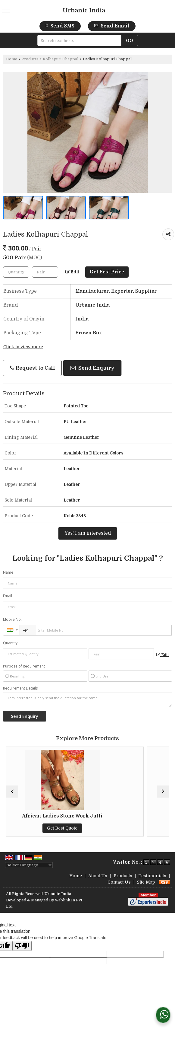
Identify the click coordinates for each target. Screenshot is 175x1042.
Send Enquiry (92, 368)
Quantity (10, 642)
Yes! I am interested (87, 533)
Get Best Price (107, 272)
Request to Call (32, 368)
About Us (97, 875)
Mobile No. (12, 619)
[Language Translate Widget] (29, 865)
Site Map (146, 882)
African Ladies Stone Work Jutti (87, 816)
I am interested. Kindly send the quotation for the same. (87, 700)
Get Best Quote (87, 828)
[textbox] (81, 40)
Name (8, 572)
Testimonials (152, 875)
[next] (163, 791)
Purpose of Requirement (24, 666)
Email (7, 595)
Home (11, 59)
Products (30, 59)
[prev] (12, 791)
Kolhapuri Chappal (60, 59)
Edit (72, 272)
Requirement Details (20, 688)
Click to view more (23, 347)
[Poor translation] (22, 946)
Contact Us (119, 882)
